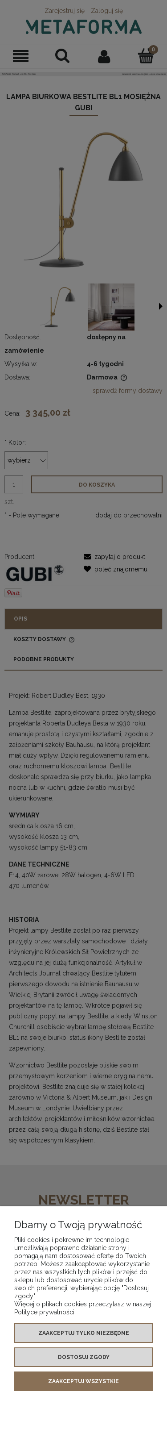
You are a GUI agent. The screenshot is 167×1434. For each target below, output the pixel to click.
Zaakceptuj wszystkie (83, 1381)
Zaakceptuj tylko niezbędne (83, 1333)
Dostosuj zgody (84, 1357)
